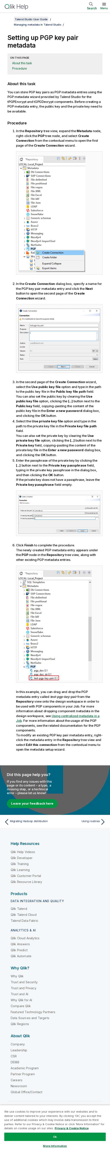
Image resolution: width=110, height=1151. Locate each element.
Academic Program (25, 1068)
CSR (14, 1056)
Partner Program (23, 1074)
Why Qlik (17, 976)
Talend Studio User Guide (31, 19)
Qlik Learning (20, 870)
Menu (104, 8)
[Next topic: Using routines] (81, 822)
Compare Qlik (21, 1006)
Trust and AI (19, 994)
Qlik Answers (20, 944)
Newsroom (19, 1086)
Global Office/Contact (26, 1092)
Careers (16, 1080)
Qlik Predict (19, 950)
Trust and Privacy (23, 988)
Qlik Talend (19, 908)
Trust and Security (24, 982)
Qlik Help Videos (23, 852)
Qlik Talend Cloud (24, 914)
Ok (55, 1136)
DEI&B (15, 1062)
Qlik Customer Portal (26, 876)
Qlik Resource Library (26, 882)
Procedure (19, 68)
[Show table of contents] (8, 19)
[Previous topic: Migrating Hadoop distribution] (28, 822)
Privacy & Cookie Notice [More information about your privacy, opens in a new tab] (72, 1128)
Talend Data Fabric (24, 920)
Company (18, 1044)
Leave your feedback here (32, 803)
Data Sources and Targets (30, 1018)
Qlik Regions (20, 1024)
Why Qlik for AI (21, 1000)
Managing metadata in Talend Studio (37, 24)
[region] (55, 1128)
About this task (22, 63)
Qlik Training (20, 864)
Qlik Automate (21, 956)
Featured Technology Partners (33, 1012)
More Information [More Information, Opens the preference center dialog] (55, 1146)
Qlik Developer (21, 858)
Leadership (19, 1050)
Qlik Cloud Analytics (25, 938)
